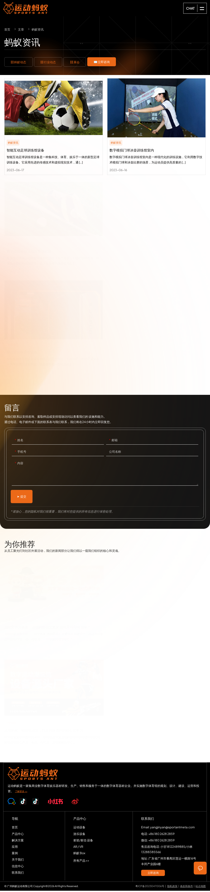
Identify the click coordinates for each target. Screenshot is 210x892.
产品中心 (18, 835)
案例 (15, 854)
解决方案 (18, 841)
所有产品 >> (81, 862)
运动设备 (79, 828)
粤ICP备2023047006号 (149, 887)
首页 (7, 29)
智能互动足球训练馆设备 (53, 127)
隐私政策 (172, 887)
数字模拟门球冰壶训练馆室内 (156, 127)
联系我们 (18, 874)
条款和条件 (186, 887)
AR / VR (78, 848)
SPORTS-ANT (25, 8)
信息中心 (18, 867)
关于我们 (18, 861)
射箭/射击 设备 (83, 841)
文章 (21, 29)
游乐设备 (79, 835)
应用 (15, 848)
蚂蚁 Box (79, 854)
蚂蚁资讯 (38, 29)
